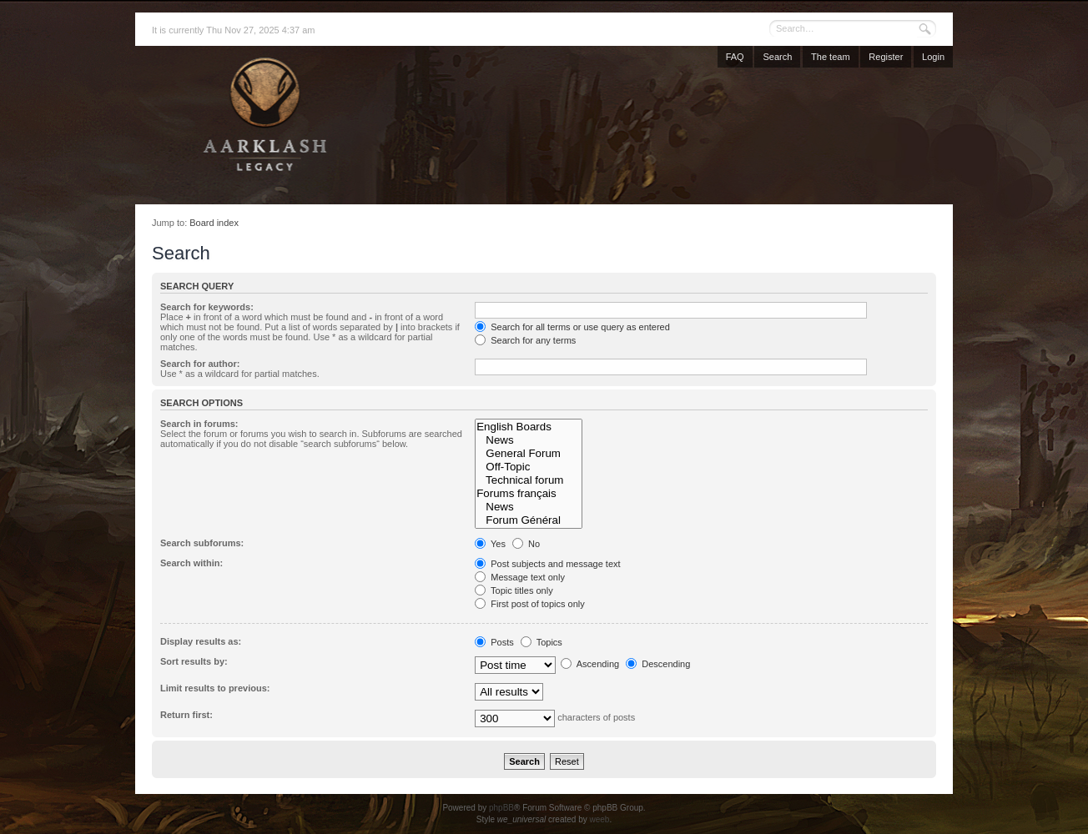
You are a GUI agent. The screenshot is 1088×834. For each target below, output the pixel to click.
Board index (214, 223)
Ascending (590, 664)
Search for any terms (525, 340)
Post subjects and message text (547, 564)
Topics (541, 642)
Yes (490, 544)
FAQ (735, 57)
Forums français (528, 493)
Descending (658, 664)
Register (886, 57)
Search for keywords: (207, 307)
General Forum (528, 453)
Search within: (191, 563)
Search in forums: (199, 424)
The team (830, 57)
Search (777, 57)
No (526, 544)
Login (933, 57)
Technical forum (528, 480)
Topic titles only (513, 590)
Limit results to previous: (214, 688)
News (528, 440)
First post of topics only (530, 604)
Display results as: (200, 641)
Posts (494, 642)
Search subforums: (202, 543)
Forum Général (528, 520)
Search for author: (199, 364)
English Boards (528, 427)
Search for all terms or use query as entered (572, 327)
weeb (599, 819)
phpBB (501, 807)
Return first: (186, 715)
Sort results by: (194, 661)
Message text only (520, 577)
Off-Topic (528, 467)
